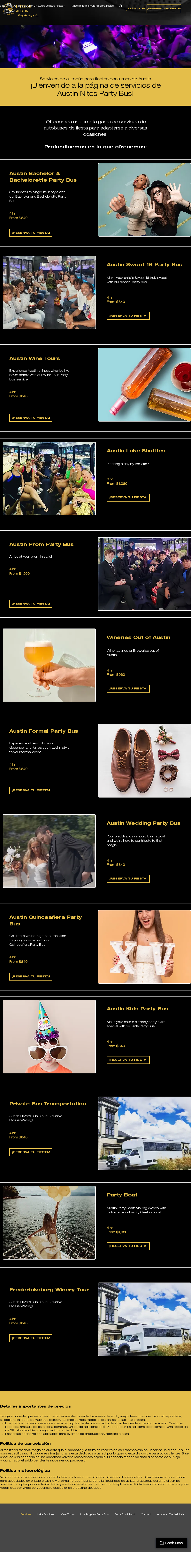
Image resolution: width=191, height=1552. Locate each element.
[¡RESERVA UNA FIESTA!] (164, 8)
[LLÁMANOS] (134, 9)
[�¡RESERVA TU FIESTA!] (30, 790)
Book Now (174, 1543)
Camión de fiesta (28, 15)
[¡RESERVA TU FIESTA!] (30, 233)
